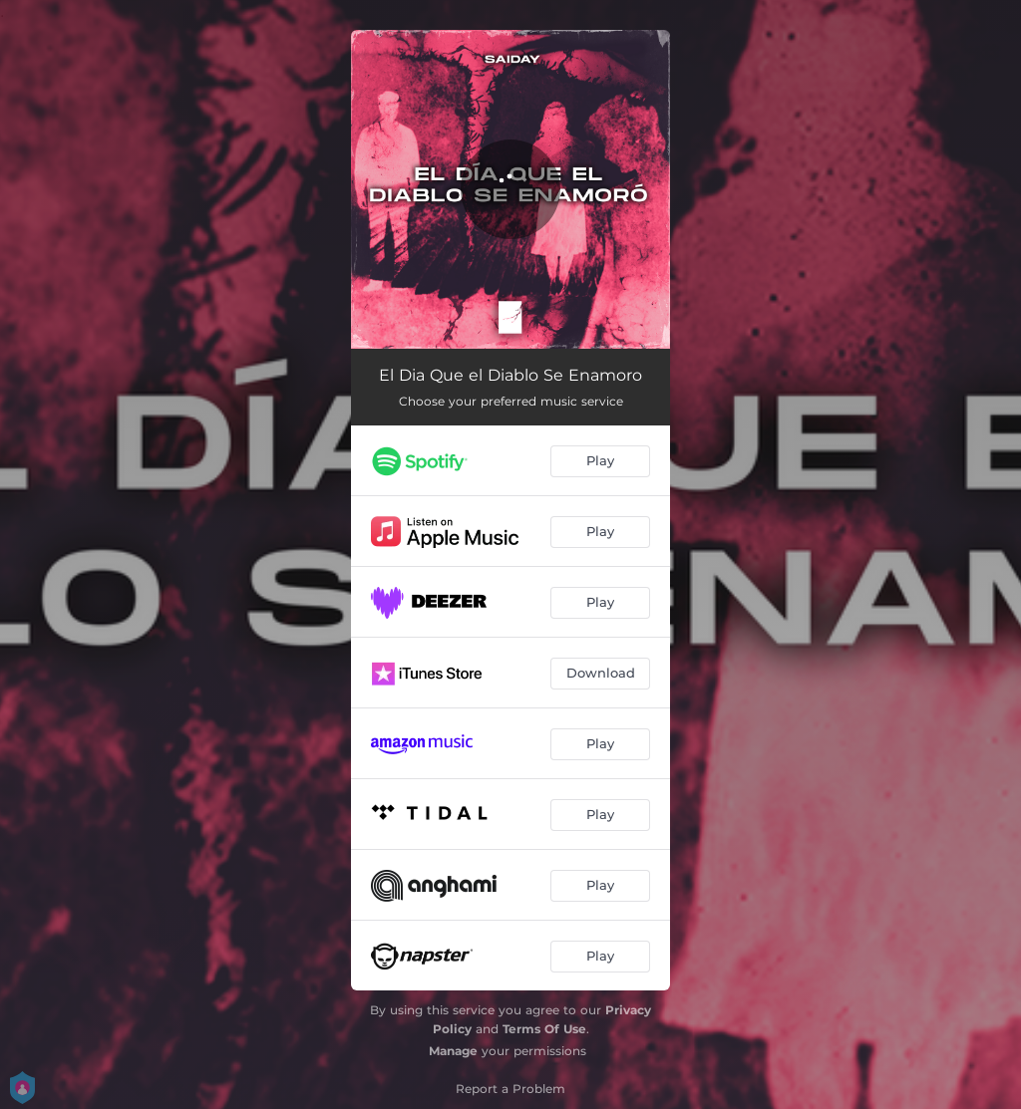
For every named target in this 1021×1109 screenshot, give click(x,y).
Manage (453, 1050)
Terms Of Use (544, 1028)
